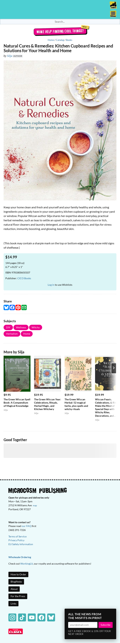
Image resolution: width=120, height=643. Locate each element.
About (14, 588)
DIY (8, 327)
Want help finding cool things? (60, 31)
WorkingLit (26, 563)
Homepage (60, 9)
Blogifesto (16, 581)
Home (51, 40)
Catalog (60, 40)
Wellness (21, 327)
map (35, 505)
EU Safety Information (20, 544)
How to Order (18, 574)
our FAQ (26, 525)
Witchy (36, 327)
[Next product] (113, 368)
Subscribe (105, 624)
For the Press (18, 596)
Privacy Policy (16, 540)
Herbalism (12, 333)
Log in (51, 284)
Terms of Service (17, 536)
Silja (9, 55)
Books (69, 40)
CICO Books (24, 278)
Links (13, 603)
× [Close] (112, 612)
